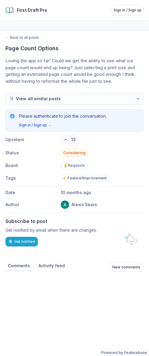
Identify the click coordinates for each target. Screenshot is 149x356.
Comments (19, 265)
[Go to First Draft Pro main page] (26, 10)
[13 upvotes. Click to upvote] (69, 139)
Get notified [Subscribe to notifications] (21, 241)
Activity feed (51, 265)
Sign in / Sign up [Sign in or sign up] (127, 10)
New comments (126, 267)
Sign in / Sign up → (35, 125)
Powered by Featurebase (124, 352)
